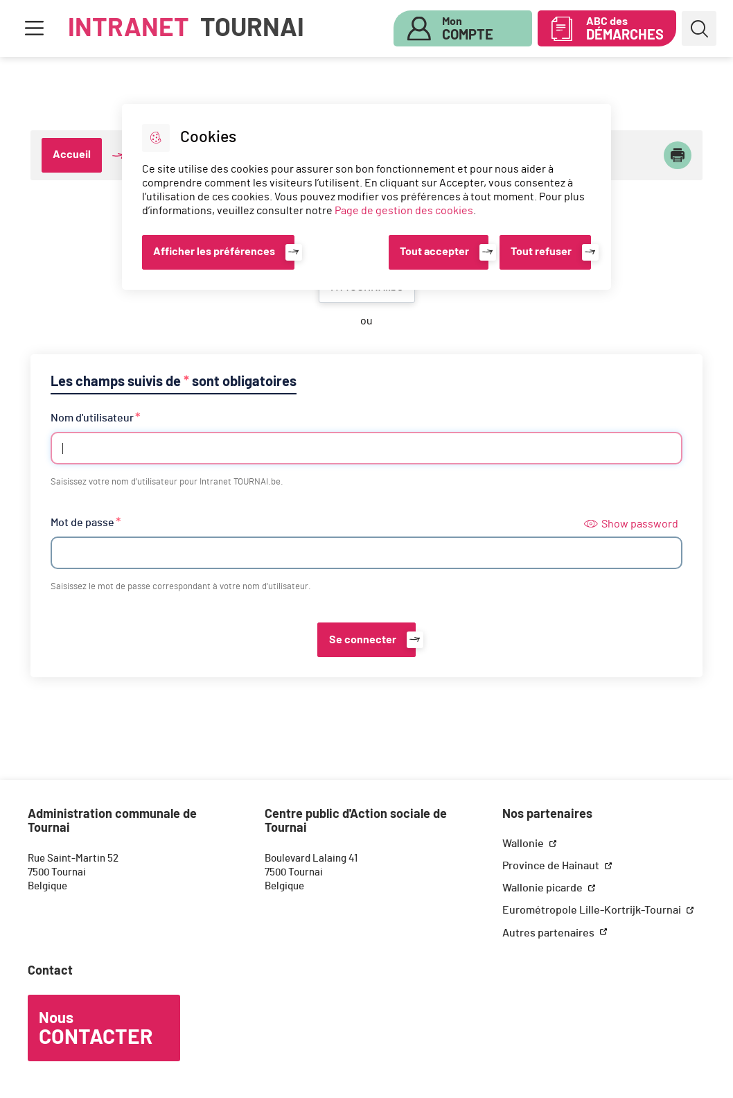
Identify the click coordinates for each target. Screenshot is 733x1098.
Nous (95, 1029)
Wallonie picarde (543, 888)
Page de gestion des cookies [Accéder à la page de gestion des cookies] (404, 210)
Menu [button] (34, 28)
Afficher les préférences (214, 251)
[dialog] (366, 197)
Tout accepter (434, 251)
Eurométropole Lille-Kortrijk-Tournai (592, 910)
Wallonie (524, 843)
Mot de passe (82, 522)
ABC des (625, 29)
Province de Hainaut (551, 865)
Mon (467, 29)
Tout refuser (541, 251)
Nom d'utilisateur (92, 418)
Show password (631, 524)
